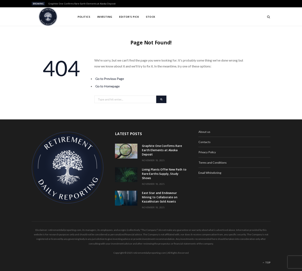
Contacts (204, 142)
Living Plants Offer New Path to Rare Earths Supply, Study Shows (164, 173)
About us (204, 131)
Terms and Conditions (212, 162)
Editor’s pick (129, 17)
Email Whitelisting (209, 172)
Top (267, 262)
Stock (150, 17)
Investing (104, 17)
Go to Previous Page (109, 78)
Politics (84, 17)
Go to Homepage (107, 86)
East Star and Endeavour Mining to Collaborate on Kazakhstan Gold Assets (159, 197)
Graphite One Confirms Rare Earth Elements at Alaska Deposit (82, 3)
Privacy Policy (207, 152)
